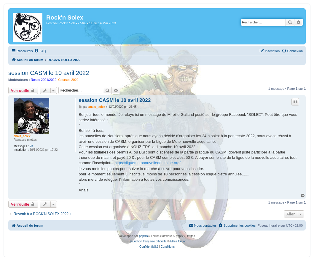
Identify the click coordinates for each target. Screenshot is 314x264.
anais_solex (22, 136)
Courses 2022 (68, 79)
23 (31, 146)
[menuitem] (40, 51)
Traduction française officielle (147, 241)
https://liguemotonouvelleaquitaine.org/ (147, 163)
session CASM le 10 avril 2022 (48, 73)
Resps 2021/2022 (43, 79)
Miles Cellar (178, 241)
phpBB (143, 236)
